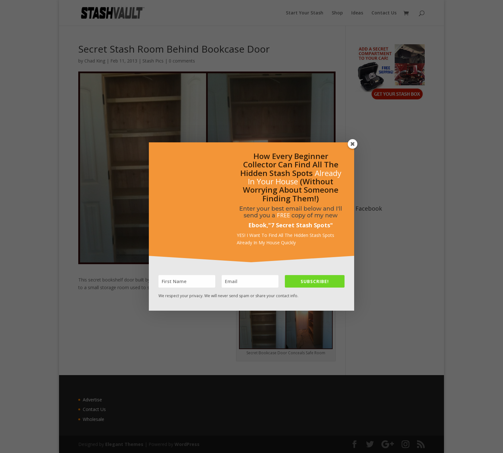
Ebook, (258, 225)
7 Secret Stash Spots (300, 225)
